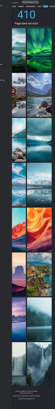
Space (39, 6)
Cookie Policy (24, 396)
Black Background (30, 6)
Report (35, 391)
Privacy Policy (16, 396)
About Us (30, 393)
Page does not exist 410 (9, 2)
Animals (14, 6)
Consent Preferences (34, 396)
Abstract (7, 6)
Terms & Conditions (20, 391)
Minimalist (21, 6)
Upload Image (23, 393)
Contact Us (30, 391)
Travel (45, 6)
